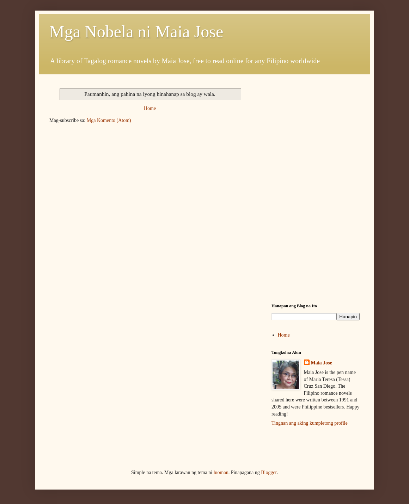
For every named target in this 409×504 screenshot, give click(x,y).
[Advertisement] (315, 194)
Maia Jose (321, 362)
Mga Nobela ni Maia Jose (136, 31)
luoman (221, 472)
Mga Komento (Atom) (109, 120)
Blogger (268, 472)
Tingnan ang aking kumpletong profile (309, 423)
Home (150, 108)
